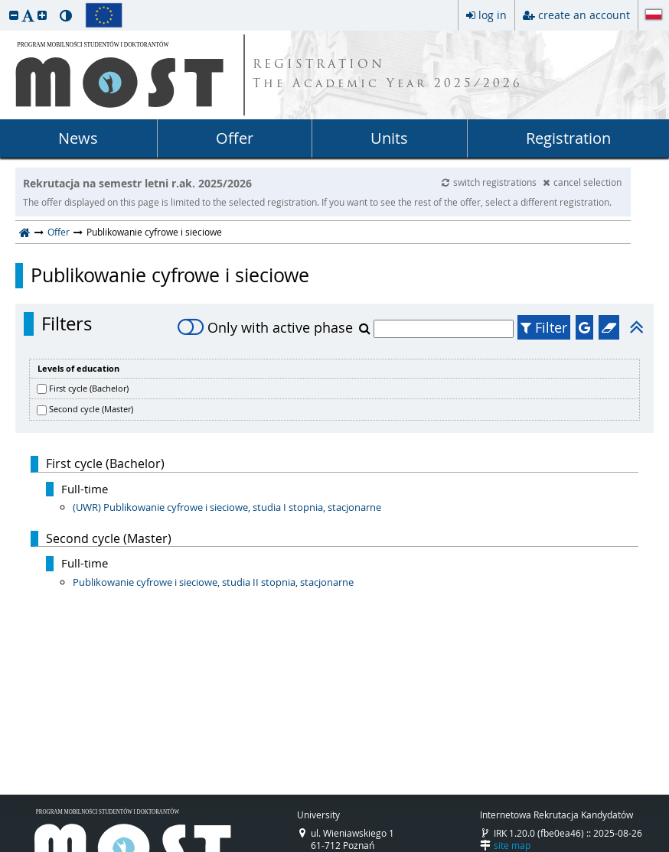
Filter (544, 327)
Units (389, 138)
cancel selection (582, 182)
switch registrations (490, 182)
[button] (13, 15)
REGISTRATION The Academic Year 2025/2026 (388, 75)
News (78, 138)
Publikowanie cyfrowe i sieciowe (170, 275)
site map (512, 845)
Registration (568, 138)
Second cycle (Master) (91, 409)
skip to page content (4, 4)
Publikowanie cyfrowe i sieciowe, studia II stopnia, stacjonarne (213, 582)
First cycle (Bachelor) (89, 388)
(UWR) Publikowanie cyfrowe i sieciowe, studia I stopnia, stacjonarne (227, 507)
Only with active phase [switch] (265, 327)
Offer (234, 138)
